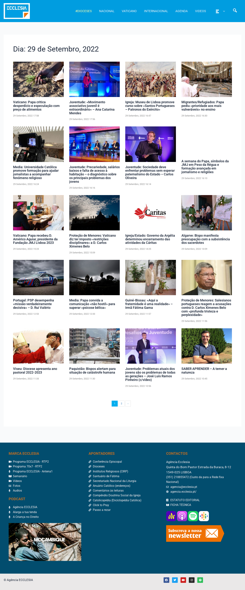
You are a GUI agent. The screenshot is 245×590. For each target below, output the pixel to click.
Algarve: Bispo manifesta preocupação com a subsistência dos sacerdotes (205, 239)
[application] (225, 11)
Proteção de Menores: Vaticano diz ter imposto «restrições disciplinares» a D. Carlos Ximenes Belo (92, 241)
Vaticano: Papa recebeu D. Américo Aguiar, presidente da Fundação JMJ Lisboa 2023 (35, 239)
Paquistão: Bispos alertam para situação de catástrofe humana (92, 370)
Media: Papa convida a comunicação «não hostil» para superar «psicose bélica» (92, 304)
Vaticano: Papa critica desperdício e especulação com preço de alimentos (36, 105)
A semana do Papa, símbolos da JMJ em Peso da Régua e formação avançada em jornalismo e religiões (205, 166)
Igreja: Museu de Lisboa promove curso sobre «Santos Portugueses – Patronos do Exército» (150, 105)
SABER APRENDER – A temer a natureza (204, 370)
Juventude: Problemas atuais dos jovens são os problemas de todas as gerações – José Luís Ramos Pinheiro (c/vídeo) (150, 374)
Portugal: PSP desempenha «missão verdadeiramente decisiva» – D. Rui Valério (33, 304)
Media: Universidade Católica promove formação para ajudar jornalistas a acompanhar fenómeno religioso (36, 172)
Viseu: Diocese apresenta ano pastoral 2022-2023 (35, 370)
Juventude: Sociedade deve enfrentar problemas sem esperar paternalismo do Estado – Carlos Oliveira (150, 172)
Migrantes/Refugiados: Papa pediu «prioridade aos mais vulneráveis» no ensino (202, 105)
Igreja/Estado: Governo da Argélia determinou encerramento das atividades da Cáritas (150, 239)
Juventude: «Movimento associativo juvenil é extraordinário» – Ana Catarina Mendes (92, 107)
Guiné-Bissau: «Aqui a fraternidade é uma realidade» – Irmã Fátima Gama (149, 304)
